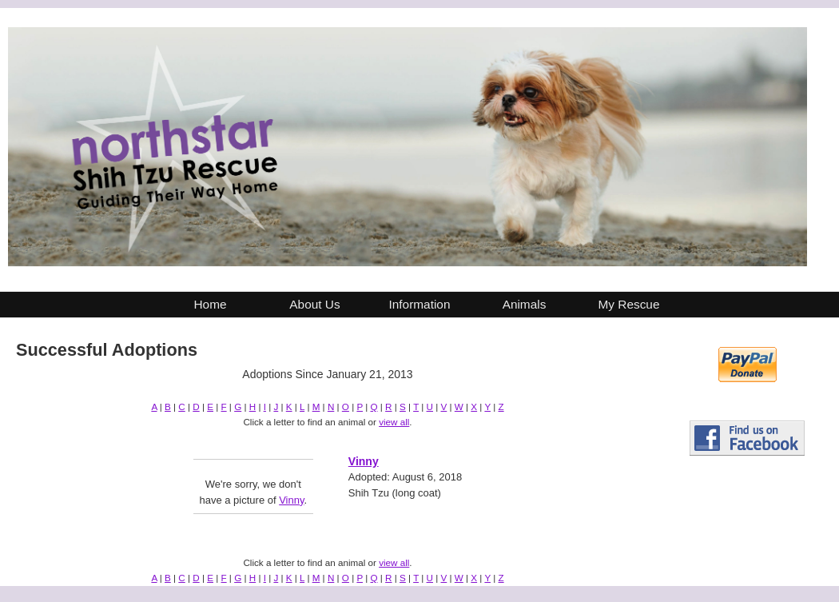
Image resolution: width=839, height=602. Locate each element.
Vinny (291, 500)
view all (394, 422)
